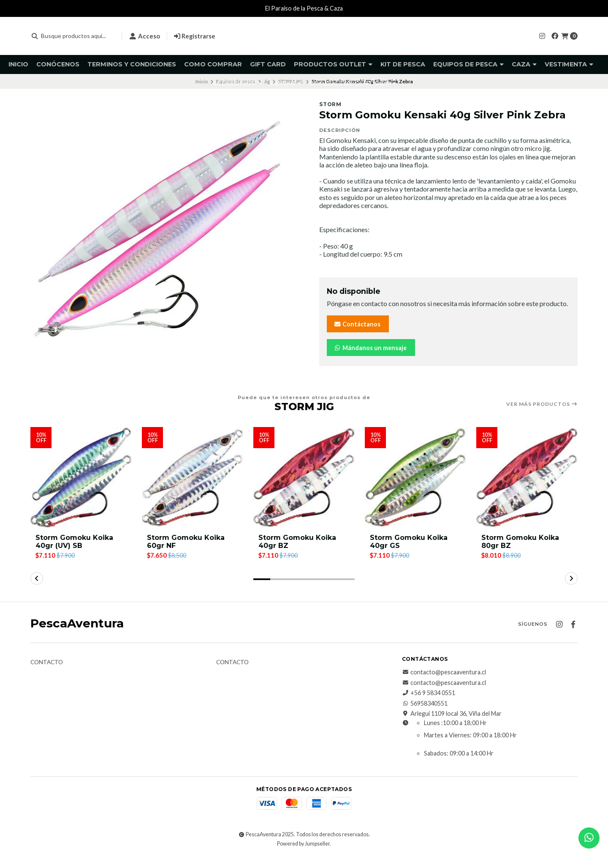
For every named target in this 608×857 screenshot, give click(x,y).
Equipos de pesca (468, 64)
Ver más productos (542, 404)
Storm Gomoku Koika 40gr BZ (297, 542)
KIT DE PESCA (402, 64)
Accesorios (237, 83)
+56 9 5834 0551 (428, 693)
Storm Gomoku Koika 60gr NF (186, 542)
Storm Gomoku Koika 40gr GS (409, 542)
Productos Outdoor (352, 83)
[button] (261, 579)
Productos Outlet (333, 64)
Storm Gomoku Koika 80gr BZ (520, 542)
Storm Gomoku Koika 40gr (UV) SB (74, 542)
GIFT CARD (268, 64)
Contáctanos (357, 324)
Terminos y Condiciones (131, 64)
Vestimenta (569, 64)
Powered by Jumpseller (303, 844)
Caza (524, 64)
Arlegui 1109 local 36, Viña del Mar (452, 714)
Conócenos (57, 64)
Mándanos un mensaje (370, 347)
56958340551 (425, 703)
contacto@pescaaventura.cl (444, 672)
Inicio (18, 64)
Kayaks (285, 83)
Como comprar (213, 64)
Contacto (46, 662)
